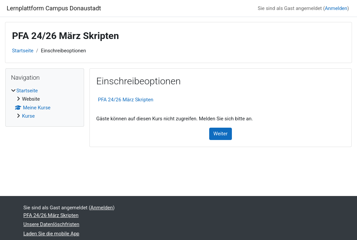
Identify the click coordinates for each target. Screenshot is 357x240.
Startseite (22, 51)
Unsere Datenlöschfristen (51, 224)
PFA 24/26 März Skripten (125, 100)
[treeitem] (44, 103)
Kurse (28, 116)
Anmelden (336, 8)
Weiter (221, 134)
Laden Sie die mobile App (51, 234)
